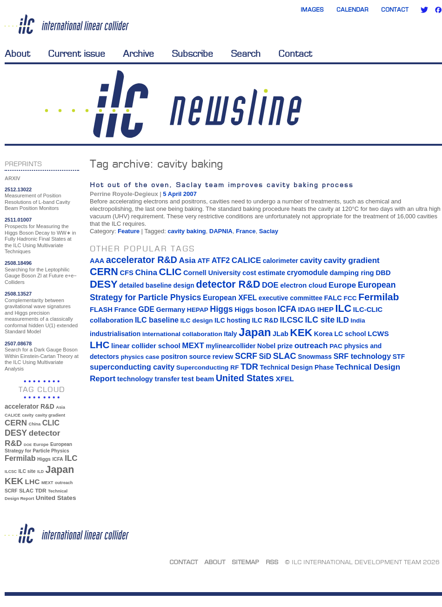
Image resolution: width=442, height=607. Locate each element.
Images (312, 9)
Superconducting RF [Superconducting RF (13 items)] (207, 367)
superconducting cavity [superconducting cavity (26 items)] (132, 367)
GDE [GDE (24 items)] (146, 309)
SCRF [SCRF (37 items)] (11, 490)
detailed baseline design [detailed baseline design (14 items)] (156, 285)
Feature (129, 231)
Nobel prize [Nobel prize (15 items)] (275, 346)
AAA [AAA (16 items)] (97, 260)
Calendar (352, 9)
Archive (138, 53)
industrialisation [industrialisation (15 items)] (115, 333)
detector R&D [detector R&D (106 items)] (228, 284)
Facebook (438, 9)
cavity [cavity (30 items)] (27, 415)
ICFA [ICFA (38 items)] (57, 459)
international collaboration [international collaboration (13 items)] (182, 333)
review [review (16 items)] (222, 356)
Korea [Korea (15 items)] (323, 333)
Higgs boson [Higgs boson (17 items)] (255, 309)
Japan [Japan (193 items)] (60, 469)
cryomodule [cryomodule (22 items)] (307, 273)
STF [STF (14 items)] (399, 356)
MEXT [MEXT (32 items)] (47, 482)
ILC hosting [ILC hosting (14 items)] (232, 320)
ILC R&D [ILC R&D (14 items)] (265, 320)
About (17, 53)
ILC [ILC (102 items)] (71, 458)
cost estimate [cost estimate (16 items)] (263, 273)
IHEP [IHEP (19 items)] (325, 309)
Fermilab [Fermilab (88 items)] (20, 458)
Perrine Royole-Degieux (124, 193)
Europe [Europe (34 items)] (40, 444)
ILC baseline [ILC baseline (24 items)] (157, 320)
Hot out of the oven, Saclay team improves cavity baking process (222, 185)
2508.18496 (18, 263)
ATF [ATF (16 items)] (203, 260)
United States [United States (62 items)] (56, 497)
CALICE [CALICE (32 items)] (12, 415)
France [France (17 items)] (125, 309)
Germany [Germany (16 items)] (170, 309)
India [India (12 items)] (357, 320)
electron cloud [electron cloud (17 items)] (303, 285)
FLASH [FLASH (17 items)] (101, 309)
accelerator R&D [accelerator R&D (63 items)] (29, 406)
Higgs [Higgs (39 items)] (44, 459)
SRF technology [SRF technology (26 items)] (362, 356)
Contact (395, 9)
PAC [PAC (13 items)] (335, 346)
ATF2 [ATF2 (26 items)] (221, 260)
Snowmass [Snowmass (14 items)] (315, 356)
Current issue (76, 53)
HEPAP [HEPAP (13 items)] (197, 309)
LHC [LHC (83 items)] (32, 482)
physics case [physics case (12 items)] (140, 356)
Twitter (424, 9)
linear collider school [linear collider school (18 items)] (146, 346)
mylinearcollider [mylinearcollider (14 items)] (230, 346)
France (246, 231)
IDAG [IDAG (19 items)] (307, 309)
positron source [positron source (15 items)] (186, 356)
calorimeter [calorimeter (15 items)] (280, 260)
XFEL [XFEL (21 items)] (284, 379)
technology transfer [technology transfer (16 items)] (148, 379)
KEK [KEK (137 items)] (14, 481)
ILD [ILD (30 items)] (40, 471)
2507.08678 (18, 343)
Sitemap (245, 562)
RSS (272, 562)
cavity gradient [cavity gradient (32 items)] (50, 415)
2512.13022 (18, 189)
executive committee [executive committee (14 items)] (290, 298)
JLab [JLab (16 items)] (280, 333)
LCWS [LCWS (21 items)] (378, 333)
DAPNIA (221, 231)
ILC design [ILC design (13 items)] (196, 320)
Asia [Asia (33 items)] (60, 407)
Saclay (268, 231)
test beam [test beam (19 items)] (197, 379)
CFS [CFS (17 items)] (126, 273)
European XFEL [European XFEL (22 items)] (230, 298)
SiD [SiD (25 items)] (265, 356)
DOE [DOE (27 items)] (28, 445)
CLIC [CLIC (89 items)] (51, 423)
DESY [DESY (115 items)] (16, 433)
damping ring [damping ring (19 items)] (352, 273)
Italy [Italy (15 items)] (230, 333)
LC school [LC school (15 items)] (350, 333)
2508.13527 (18, 294)
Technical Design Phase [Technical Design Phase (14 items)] (297, 367)
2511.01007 (18, 220)
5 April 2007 (180, 193)
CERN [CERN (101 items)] (16, 422)
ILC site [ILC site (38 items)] (27, 471)
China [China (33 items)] (34, 424)
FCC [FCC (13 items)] (350, 298)
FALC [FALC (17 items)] (333, 298)
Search (246, 53)
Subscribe (192, 53)
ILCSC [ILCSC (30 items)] (11, 471)
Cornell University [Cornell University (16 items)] (212, 273)
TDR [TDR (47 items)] (40, 490)
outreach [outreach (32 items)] (64, 482)
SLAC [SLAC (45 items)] (26, 490)
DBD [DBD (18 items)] (382, 273)
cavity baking (186, 231)
